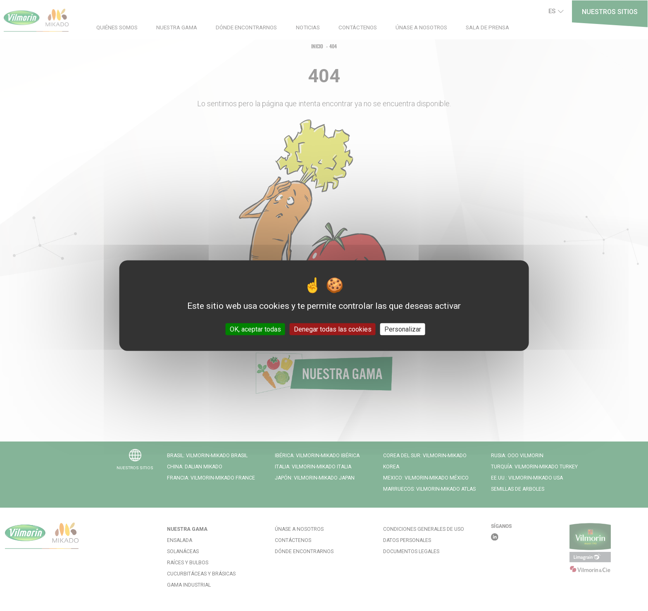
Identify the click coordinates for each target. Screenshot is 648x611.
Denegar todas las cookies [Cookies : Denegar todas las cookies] (333, 329)
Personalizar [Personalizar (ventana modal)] (402, 329)
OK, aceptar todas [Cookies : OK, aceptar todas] (255, 329)
